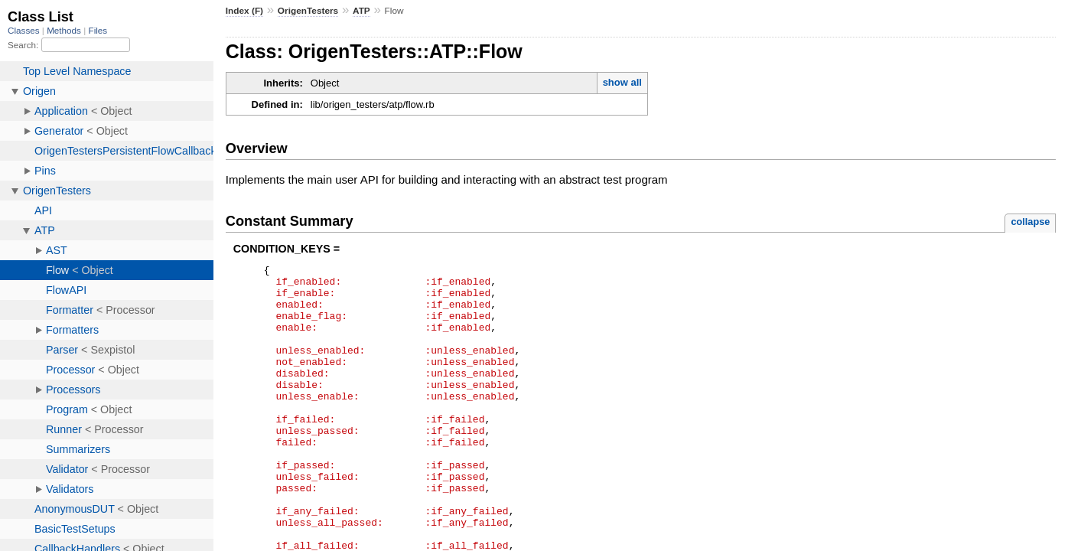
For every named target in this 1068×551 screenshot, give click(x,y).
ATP (361, 10)
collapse (1030, 221)
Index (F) (244, 10)
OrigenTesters (308, 10)
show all (622, 82)
